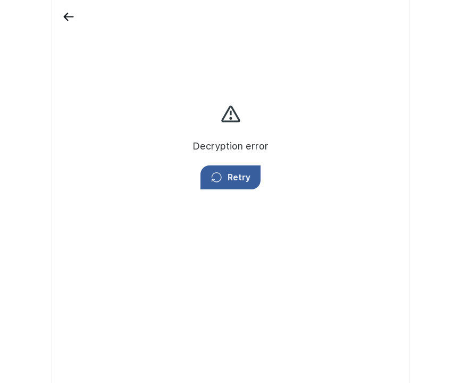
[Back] (92, 17)
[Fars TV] (51, 118)
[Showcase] (51, 46)
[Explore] (51, 154)
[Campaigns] (51, 82)
